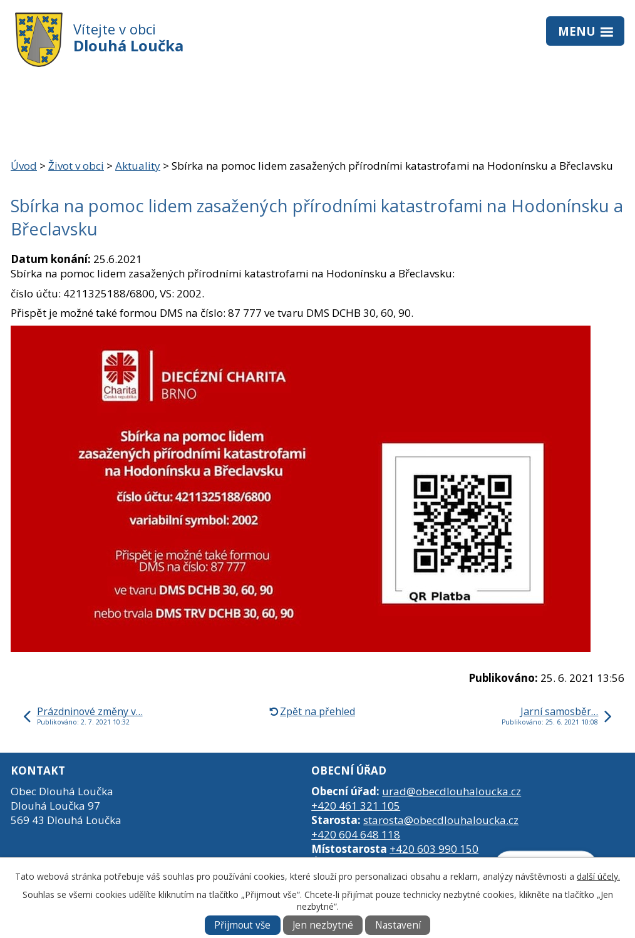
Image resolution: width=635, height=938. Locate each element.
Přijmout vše (242, 925)
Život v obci (76, 165)
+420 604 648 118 (355, 834)
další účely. (598, 876)
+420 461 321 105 (355, 805)
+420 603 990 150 (434, 849)
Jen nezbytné (322, 925)
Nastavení (398, 925)
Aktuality (137, 165)
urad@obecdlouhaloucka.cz (451, 791)
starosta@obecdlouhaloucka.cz (441, 820)
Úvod (24, 165)
